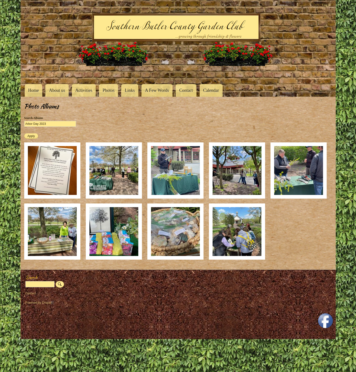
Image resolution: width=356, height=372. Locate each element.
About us (57, 90)
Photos (109, 90)
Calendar (211, 90)
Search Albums (33, 118)
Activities (83, 90)
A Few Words (157, 90)
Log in (326, 5)
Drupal (48, 302)
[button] (52, 197)
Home (33, 90)
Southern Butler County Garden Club (32, 73)
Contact (186, 90)
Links (130, 90)
